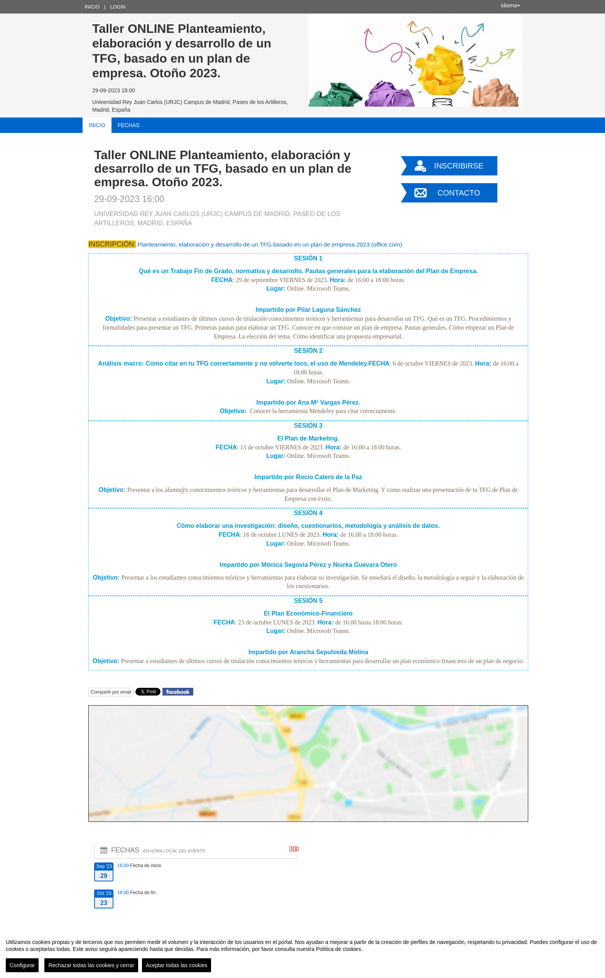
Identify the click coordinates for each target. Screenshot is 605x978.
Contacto (459, 193)
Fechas (129, 125)
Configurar (22, 965)
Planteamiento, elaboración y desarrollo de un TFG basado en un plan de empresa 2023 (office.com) (269, 244)
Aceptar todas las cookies (177, 965)
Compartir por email (111, 692)
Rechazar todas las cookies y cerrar (91, 965)
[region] (302, 952)
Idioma (510, 5)
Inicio (92, 7)
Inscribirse (458, 166)
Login (117, 7)
